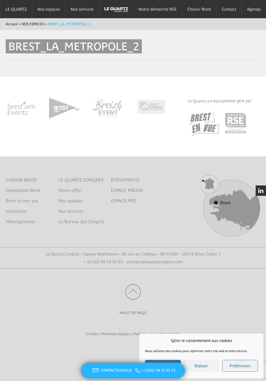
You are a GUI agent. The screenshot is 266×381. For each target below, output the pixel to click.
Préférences (240, 366)
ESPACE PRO (123, 200)
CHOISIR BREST (21, 180)
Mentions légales (115, 334)
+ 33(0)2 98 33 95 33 (158, 370)
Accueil (12, 24)
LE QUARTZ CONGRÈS (80, 180)
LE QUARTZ (16, 9)
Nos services (82, 9)
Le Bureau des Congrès (81, 221)
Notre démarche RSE (157, 9)
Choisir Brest (199, 9)
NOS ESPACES (33, 24)
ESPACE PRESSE (127, 190)
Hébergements (20, 221)
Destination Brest (23, 190)
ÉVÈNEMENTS (125, 180)
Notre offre (69, 190)
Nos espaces (48, 9)
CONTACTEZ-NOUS (111, 370)
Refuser (201, 366)
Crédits (92, 334)
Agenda (254, 9)
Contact (229, 9)
